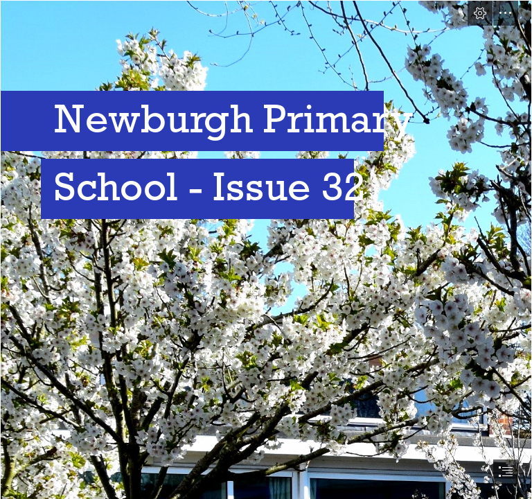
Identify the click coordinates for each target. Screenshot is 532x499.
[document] (266, 249)
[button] (480, 13)
